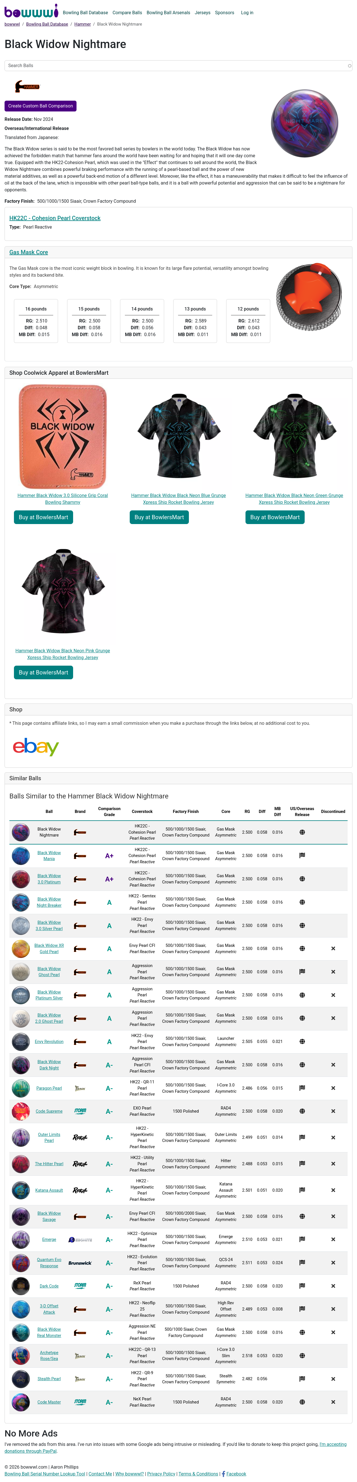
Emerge (49, 1239)
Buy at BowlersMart (43, 517)
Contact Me (100, 1474)
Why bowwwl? (129, 1474)
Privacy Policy (161, 1474)
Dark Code (49, 1286)
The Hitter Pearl (49, 1164)
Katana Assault (49, 1190)
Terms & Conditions (198, 1474)
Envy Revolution (49, 1041)
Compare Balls (127, 12)
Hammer (83, 24)
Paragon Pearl (49, 1088)
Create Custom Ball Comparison (40, 106)
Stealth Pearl (49, 1379)
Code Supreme (49, 1111)
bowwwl (12, 24)
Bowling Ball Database (85, 12)
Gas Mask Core (28, 252)
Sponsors (224, 12)
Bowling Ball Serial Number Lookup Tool (45, 1474)
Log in (247, 12)
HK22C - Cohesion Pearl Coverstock (54, 218)
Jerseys (203, 12)
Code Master (49, 1402)
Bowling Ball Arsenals (168, 12)
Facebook (236, 1474)
